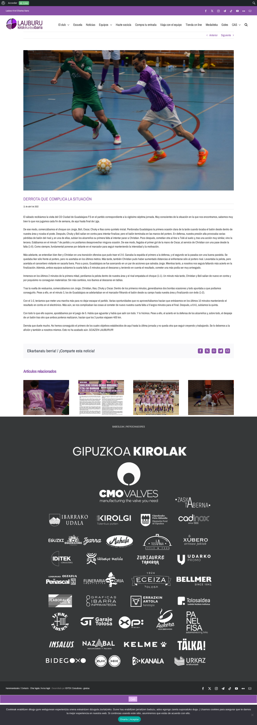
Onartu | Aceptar (129, 719)
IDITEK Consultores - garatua (77, 688)
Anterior (213, 35)
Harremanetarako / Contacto (17, 688)
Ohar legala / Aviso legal (40, 688)
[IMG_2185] (128, 120)
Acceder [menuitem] (12, 3)
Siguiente (226, 35)
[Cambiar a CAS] (133, 699)
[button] (246, 24)
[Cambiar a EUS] (124, 699)
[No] (252, 715)
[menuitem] (3, 3)
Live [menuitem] (25, 3)
